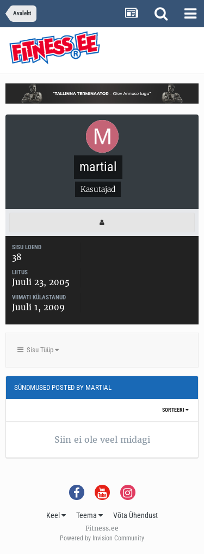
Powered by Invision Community (102, 538)
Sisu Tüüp (38, 350)
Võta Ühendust (135, 515)
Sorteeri (175, 410)
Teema (89, 515)
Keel (56, 515)
